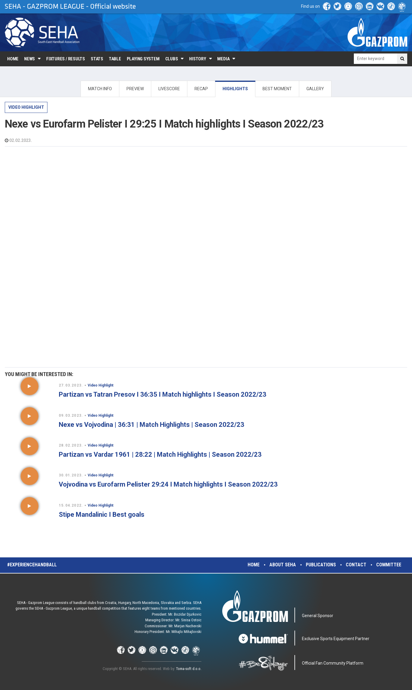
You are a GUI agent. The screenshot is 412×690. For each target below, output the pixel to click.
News (29, 59)
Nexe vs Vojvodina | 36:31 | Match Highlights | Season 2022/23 (151, 424)
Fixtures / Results (65, 59)
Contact (356, 565)
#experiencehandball (32, 565)
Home (12, 59)
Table (115, 59)
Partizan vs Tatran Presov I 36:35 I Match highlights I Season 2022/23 (162, 394)
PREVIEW (135, 88)
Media (223, 59)
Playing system (143, 59)
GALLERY (315, 88)
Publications (321, 565)
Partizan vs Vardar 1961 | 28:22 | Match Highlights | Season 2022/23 (160, 454)
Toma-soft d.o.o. (188, 668)
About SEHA (282, 565)
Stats (97, 59)
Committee (388, 565)
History (197, 59)
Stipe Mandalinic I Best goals (101, 514)
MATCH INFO (100, 88)
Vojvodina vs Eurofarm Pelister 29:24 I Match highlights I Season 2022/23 (168, 484)
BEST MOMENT (277, 88)
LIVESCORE (169, 88)
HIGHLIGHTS (235, 88)
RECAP (201, 88)
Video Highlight (26, 107)
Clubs (171, 59)
